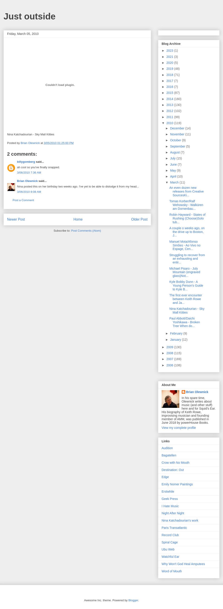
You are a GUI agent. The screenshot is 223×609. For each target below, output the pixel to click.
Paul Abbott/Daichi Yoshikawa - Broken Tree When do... (184, 322)
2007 (170, 359)
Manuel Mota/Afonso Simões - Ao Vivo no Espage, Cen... (184, 245)
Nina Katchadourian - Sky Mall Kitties (186, 310)
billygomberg (26, 161)
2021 (170, 57)
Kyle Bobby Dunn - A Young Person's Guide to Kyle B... (186, 285)
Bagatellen (169, 455)
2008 (170, 353)
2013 (170, 105)
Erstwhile (168, 491)
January (176, 339)
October (176, 140)
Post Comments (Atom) (86, 230)
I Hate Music (170, 506)
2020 (170, 62)
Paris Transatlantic (174, 528)
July (173, 158)
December (177, 128)
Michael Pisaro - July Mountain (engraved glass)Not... (184, 272)
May (173, 170)
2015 (170, 93)
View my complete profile (179, 427)
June (174, 164)
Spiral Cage (170, 542)
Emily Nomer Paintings (177, 484)
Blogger (133, 600)
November (177, 134)
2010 (170, 123)
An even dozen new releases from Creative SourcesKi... (186, 191)
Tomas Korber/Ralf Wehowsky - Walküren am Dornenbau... (186, 204)
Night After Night (173, 513)
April (173, 176)
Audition (167, 448)
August (175, 152)
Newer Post (16, 219)
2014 (170, 99)
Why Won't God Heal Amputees (183, 564)
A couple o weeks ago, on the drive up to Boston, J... (187, 231)
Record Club (170, 535)
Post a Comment (23, 200)
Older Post (139, 219)
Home (78, 219)
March (175, 182)
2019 (170, 68)
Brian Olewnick (27, 181)
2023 (170, 50)
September (178, 146)
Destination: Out (173, 470)
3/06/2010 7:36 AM (29, 172)
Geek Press (170, 499)
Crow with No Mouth (175, 462)
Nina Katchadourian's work (180, 520)
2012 (170, 111)
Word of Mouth (172, 571)
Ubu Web (168, 549)
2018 (170, 75)
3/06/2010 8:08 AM (29, 191)
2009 (170, 347)
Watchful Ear (170, 556)
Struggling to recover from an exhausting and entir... (187, 258)
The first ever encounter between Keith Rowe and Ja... (185, 298)
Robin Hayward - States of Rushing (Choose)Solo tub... (187, 218)
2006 (170, 365)
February (176, 333)
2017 (170, 81)
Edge (165, 477)
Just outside (30, 16)
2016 (170, 87)
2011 (170, 117)
